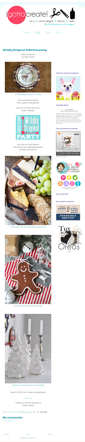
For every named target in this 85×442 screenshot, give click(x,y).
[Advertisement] (31, 40)
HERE (75, 187)
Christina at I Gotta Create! (13, 412)
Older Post (49, 434)
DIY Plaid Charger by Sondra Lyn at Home (28, 94)
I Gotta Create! (5, 6)
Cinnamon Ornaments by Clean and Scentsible (28, 306)
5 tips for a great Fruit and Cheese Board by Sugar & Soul (28, 227)
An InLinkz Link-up (28, 398)
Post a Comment (8, 420)
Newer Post (6, 434)
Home (28, 434)
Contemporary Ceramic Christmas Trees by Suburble (28, 385)
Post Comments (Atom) (31, 437)
